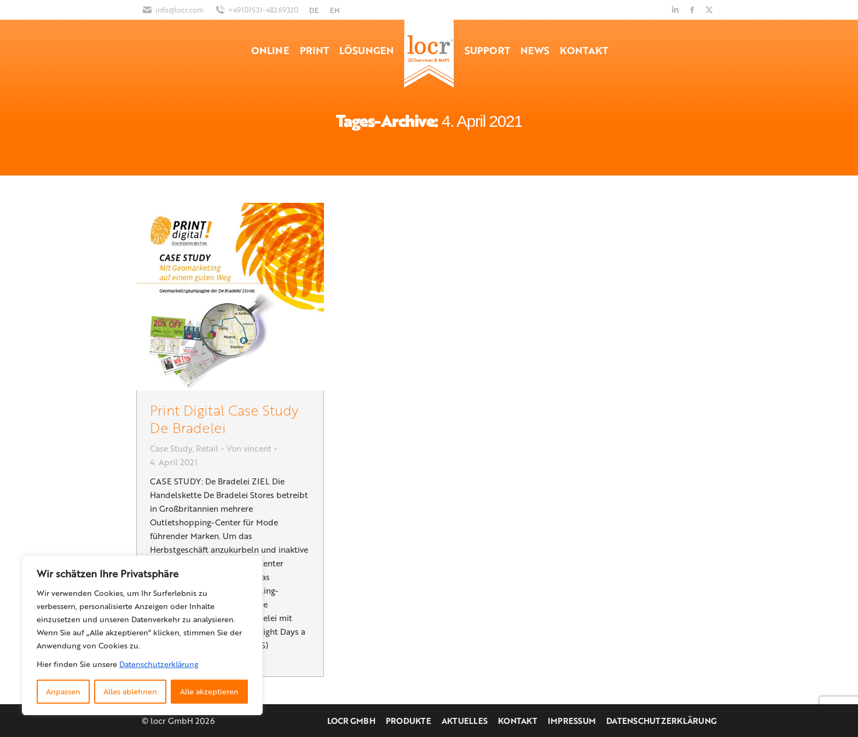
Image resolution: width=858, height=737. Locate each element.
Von (249, 448)
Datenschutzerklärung (158, 664)
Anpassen (63, 691)
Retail (207, 448)
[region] (142, 635)
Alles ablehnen (130, 691)
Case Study (171, 448)
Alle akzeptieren (209, 691)
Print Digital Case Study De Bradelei (224, 418)
